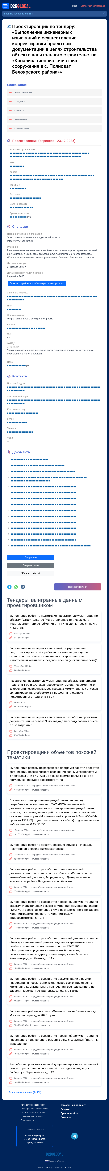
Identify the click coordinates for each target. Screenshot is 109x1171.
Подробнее (31, 557)
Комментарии (21, 128)
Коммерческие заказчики (33, 1105)
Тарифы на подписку (73, 1105)
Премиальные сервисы (32, 1116)
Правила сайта (69, 1113)
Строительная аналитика (33, 1112)
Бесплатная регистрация (93, 6)
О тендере (19, 101)
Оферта (65, 1109)
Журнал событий (30, 573)
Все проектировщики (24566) (25, 1092)
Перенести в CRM (77, 586)
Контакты (19, 110)
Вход (74, 6)
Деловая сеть (27, 1120)
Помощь (65, 1117)
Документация (31, 565)
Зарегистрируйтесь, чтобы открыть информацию (37, 283)
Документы (20, 119)
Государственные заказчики (34, 1108)
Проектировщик (23, 92)
